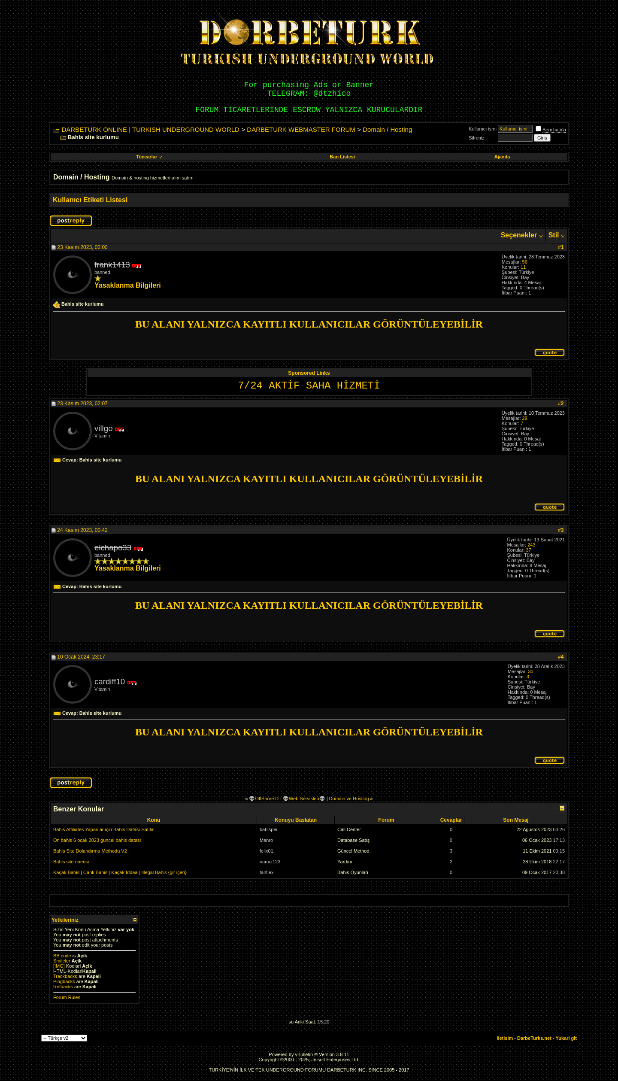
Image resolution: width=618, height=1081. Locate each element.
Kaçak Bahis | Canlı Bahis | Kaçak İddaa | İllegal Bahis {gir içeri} (120, 872)
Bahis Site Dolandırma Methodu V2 (90, 850)
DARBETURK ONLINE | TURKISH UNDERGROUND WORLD (150, 129)
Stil (553, 235)
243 (531, 544)
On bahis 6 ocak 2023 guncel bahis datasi (97, 840)
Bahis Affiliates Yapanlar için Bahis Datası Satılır (103, 829)
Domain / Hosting (387, 129)
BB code (62, 955)
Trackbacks (65, 976)
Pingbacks (64, 981)
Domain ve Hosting (349, 798)
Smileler (61, 960)
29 (524, 418)
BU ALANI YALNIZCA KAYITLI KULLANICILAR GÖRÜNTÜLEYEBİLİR (309, 324)
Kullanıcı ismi (483, 128)
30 (530, 671)
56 (524, 261)
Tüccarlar (149, 156)
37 (528, 550)
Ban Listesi (342, 156)
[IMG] (59, 966)
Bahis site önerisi (71, 861)
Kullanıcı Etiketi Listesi (90, 199)
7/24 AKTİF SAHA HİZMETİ (309, 386)
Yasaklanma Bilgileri (127, 285)
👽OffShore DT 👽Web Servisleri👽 (287, 798)
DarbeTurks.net (534, 1038)
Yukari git (566, 1038)
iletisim (505, 1038)
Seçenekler (519, 235)
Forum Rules (66, 997)
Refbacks (63, 986)
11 (523, 267)
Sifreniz (477, 137)
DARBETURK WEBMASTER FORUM (301, 129)
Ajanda (502, 156)
